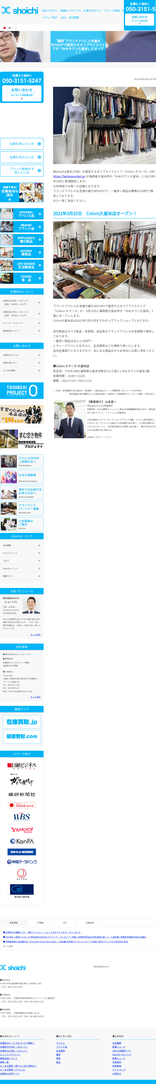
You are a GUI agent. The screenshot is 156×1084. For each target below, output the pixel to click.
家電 (58, 1058)
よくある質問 (9, 370)
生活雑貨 (60, 1050)
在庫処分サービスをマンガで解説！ (17, 1043)
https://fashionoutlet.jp (69, 176)
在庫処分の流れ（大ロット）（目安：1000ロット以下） (16, 302)
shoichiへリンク (10, 568)
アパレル (60, 1043)
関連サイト (8, 576)
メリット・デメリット (13, 322)
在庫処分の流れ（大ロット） (14, 1046)
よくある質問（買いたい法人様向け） (18, 1065)
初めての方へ (50, 10)
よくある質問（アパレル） (13, 1069)
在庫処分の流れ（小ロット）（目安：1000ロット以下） (16, 313)
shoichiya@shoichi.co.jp (20, 691)
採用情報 (116, 1065)
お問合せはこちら (11, 355)
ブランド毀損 (112, 10)
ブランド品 (61, 1046)
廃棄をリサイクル (70, 10)
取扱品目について (11, 330)
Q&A (63, 17)
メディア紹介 (50, 17)
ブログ (6, 560)
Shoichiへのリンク (121, 1054)
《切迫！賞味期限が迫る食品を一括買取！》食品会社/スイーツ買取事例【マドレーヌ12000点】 (98, 390)
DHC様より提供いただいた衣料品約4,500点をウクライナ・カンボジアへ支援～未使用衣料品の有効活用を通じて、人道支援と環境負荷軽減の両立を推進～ (76, 936)
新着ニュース (118, 1046)
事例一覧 (4, 1062)
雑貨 (58, 1054)
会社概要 (73, 17)
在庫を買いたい (10, 362)
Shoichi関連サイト (121, 1050)
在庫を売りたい (92, 10)
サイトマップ (118, 1069)
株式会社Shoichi (101, 966)
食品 (58, 1062)
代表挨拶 (116, 1062)
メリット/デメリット (10, 1054)
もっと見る (36, 634)
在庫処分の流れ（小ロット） (14, 1050)
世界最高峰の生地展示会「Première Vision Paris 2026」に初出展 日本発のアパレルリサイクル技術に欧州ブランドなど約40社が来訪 (67, 941)
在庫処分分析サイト (10, 1073)
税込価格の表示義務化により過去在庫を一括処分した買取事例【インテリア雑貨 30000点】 (112, 393)
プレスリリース (10, 553)
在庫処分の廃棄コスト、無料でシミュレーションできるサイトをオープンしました (43, 932)
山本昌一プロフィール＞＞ (99, 436)
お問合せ (116, 1073)
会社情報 (7, 545)
